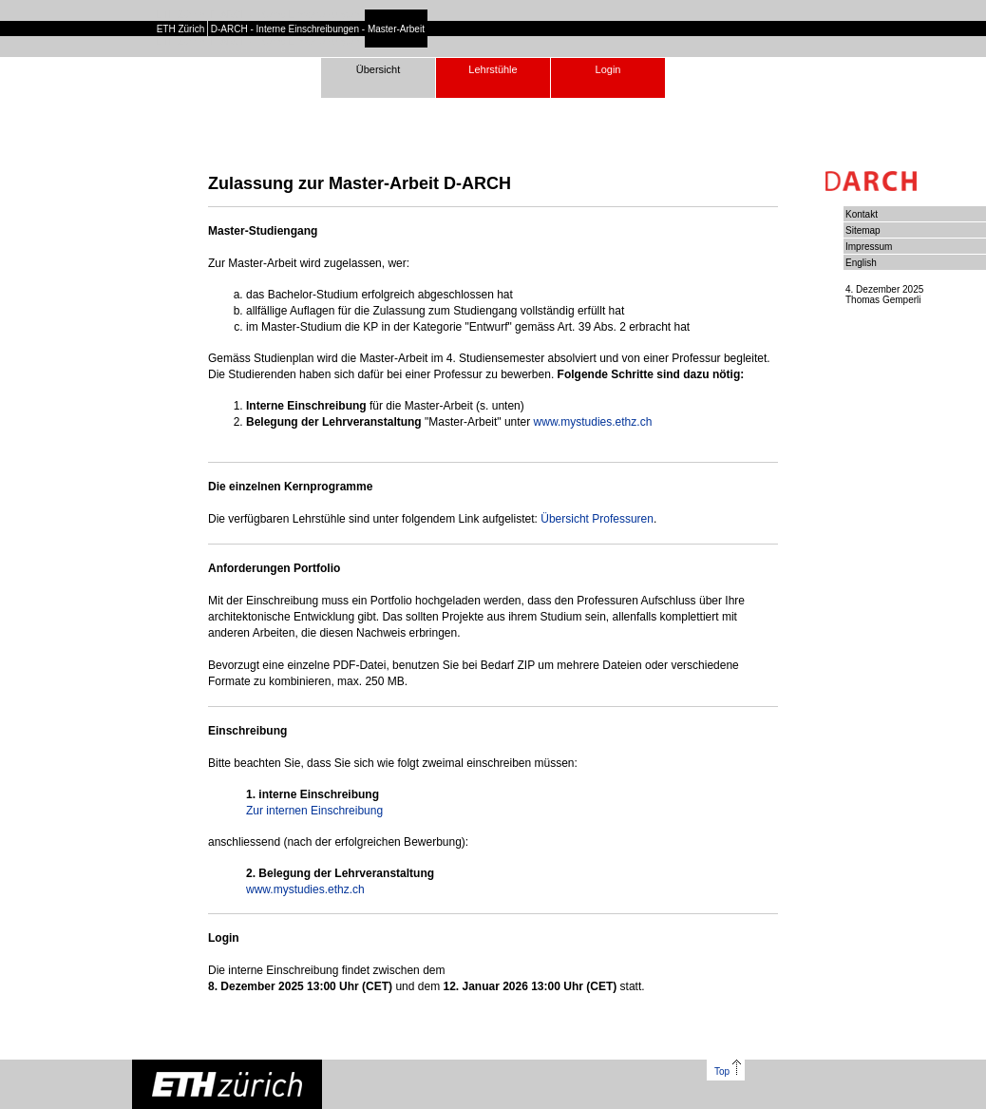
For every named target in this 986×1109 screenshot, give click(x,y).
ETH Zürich (181, 29)
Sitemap (863, 230)
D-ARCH (229, 29)
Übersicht (378, 69)
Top (727, 1071)
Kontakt (861, 214)
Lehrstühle (492, 69)
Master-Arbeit (396, 29)
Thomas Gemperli (882, 300)
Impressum (868, 246)
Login (608, 69)
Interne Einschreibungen (307, 29)
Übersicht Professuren (597, 519)
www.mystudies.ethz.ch (593, 422)
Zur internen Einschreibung (314, 810)
